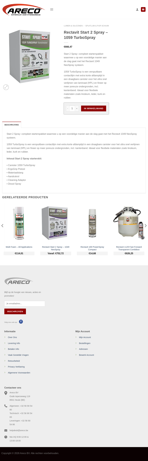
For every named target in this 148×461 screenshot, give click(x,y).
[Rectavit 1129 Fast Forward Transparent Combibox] (129, 223)
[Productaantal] (72, 108)
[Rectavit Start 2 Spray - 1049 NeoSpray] (56, 223)
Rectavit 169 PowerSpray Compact (92, 248)
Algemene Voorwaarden (19, 373)
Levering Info (14, 343)
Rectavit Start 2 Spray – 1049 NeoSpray (55, 248)
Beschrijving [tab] (11, 125)
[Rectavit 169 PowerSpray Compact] (92, 223)
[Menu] (51, 9)
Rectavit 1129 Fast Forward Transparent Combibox (129, 248)
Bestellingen (84, 343)
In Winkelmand (93, 108)
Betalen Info (13, 349)
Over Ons (12, 337)
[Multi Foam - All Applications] (19, 223)
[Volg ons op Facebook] (21, 322)
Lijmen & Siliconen (73, 26)
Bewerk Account (86, 355)
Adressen (83, 349)
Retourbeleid (14, 361)
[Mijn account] (137, 9)
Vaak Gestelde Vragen (18, 355)
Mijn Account (85, 337)
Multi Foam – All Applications (19, 247)
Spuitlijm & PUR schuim (97, 26)
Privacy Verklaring (16, 367)
